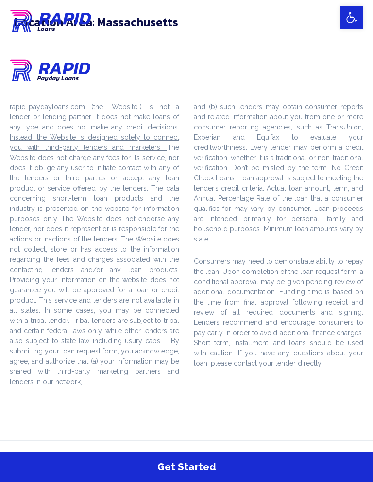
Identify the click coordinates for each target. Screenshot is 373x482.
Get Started (186, 467)
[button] (351, 17)
